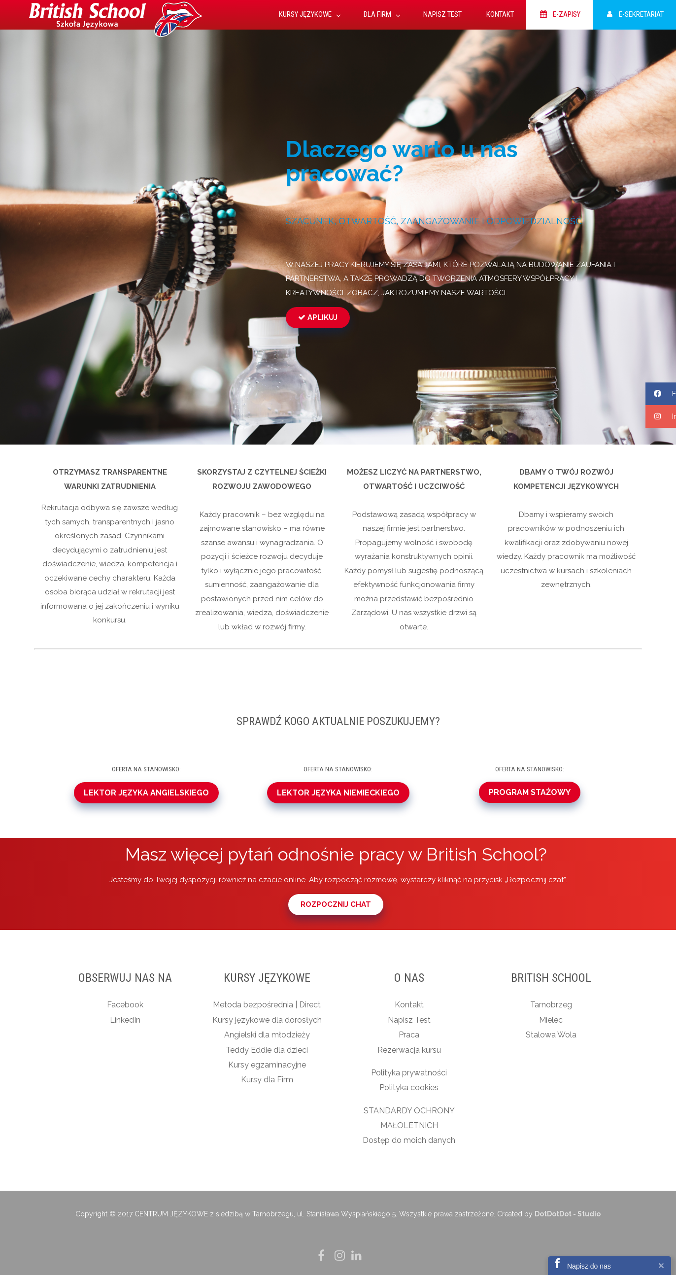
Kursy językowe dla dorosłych (267, 1020)
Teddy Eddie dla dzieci (267, 1050)
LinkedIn (125, 1020)
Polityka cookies (409, 1087)
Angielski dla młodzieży (267, 1034)
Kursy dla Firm (267, 1079)
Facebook (125, 1004)
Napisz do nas (589, 1266)
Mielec (551, 1020)
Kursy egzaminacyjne (267, 1064)
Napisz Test (409, 1020)
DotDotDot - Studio (568, 1214)
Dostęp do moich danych (409, 1140)
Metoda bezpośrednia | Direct (267, 1004)
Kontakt (409, 1004)
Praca (409, 1034)
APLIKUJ (318, 317)
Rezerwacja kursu (409, 1050)
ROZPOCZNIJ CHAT (336, 904)
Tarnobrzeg (551, 1004)
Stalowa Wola (551, 1034)
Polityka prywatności (409, 1072)
